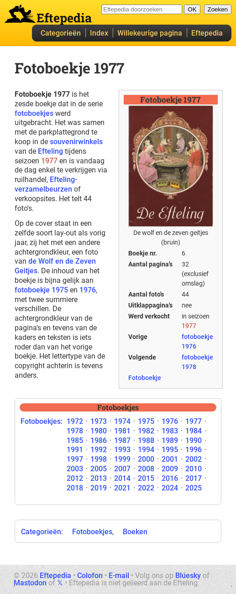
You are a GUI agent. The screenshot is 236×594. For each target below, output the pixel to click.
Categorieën (61, 33)
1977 (193, 421)
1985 (75, 440)
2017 (193, 478)
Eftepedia (207, 33)
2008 (146, 468)
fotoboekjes (34, 113)
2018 (75, 488)
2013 (98, 478)
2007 (122, 468)
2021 (122, 488)
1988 (146, 440)
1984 (193, 431)
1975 (146, 421)
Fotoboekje (144, 377)
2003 (75, 468)
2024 (170, 488)
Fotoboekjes (92, 531)
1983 (170, 431)
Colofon (90, 575)
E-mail (119, 575)
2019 (98, 488)
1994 (146, 449)
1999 (122, 459)
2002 (193, 459)
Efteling (50, 151)
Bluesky (188, 575)
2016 (170, 478)
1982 (146, 431)
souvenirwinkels (76, 141)
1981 (122, 431)
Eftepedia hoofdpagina (20, 14)
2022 (146, 488)
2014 (122, 478)
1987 (122, 440)
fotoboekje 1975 (41, 290)
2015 (146, 478)
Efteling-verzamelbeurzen (46, 184)
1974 (122, 421)
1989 (170, 440)
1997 (75, 459)
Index (99, 33)
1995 (170, 449)
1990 (193, 440)
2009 (170, 468)
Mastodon (30, 582)
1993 (122, 449)
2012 (75, 478)
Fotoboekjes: (42, 421)
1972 (75, 421)
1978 (75, 431)
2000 (146, 459)
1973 (98, 421)
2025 (193, 488)
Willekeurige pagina (149, 33)
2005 (98, 468)
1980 (98, 431)
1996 (193, 449)
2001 (170, 459)
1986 (98, 440)
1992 (98, 449)
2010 (193, 468)
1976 (87, 290)
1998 (98, 459)
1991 (75, 449)
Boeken (135, 531)
